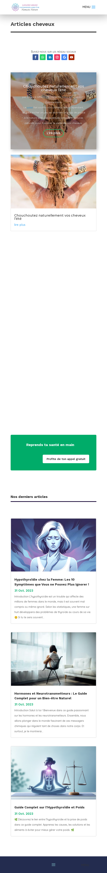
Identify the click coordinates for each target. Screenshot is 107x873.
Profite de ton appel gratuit (65, 459)
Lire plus (53, 133)
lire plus (19, 225)
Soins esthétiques (71, 97)
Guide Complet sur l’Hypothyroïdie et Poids (49, 807)
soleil (30, 107)
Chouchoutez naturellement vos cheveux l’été (53, 88)
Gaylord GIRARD (36, 97)
